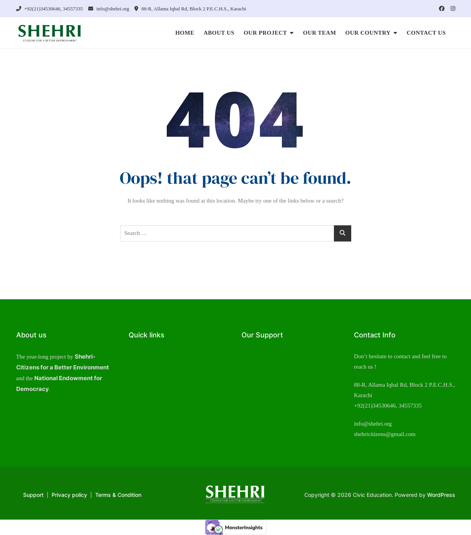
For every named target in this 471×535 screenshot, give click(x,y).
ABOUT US (219, 33)
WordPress (441, 494)
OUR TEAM (319, 33)
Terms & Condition (118, 494)
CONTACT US (426, 33)
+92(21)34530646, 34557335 (49, 9)
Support (33, 494)
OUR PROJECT (265, 33)
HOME (184, 33)
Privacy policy (69, 494)
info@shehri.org (108, 9)
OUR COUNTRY (368, 33)
